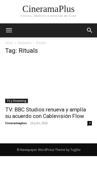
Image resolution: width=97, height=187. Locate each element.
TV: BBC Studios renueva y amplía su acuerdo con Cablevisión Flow (45, 112)
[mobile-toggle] (9, 30)
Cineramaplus (16, 123)
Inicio (9, 43)
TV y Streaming (16, 101)
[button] (90, 30)
